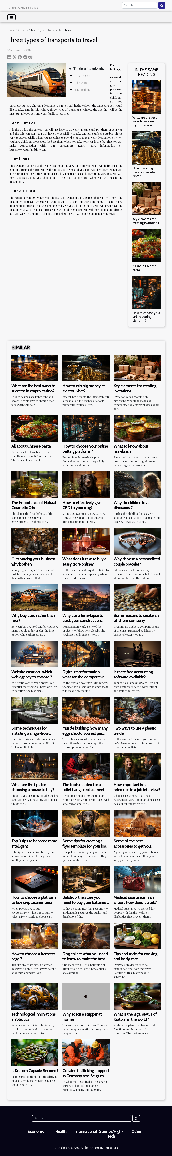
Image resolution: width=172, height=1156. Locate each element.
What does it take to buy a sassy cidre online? (84, 561)
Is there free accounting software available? (133, 674)
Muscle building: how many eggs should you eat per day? (85, 733)
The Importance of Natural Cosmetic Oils (33, 505)
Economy (36, 1131)
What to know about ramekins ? (131, 449)
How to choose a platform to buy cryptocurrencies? (33, 900)
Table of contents (88, 68)
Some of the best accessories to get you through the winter (132, 846)
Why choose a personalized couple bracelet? (137, 561)
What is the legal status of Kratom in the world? (135, 1017)
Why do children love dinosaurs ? (131, 505)
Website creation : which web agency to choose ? (31, 674)
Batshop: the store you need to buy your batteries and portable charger (84, 902)
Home (11, 30)
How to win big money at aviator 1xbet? (144, 172)
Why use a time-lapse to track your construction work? (82, 620)
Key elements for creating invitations (145, 221)
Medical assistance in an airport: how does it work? (135, 900)
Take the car (83, 75)
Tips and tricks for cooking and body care (135, 956)
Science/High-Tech (111, 1134)
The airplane (82, 89)
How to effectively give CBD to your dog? (81, 505)
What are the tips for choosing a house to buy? (32, 787)
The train (81, 82)
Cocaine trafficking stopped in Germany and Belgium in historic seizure (85, 1075)
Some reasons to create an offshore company (136, 618)
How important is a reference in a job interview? (137, 787)
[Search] (139, 5)
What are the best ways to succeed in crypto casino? (145, 121)
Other (22, 30)
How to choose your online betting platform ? (146, 317)
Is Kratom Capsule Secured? (34, 1070)
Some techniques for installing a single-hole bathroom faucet (29, 733)
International (86, 1131)
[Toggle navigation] (11, 17)
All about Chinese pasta (144, 268)
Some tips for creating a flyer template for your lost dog (84, 846)
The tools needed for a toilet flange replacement (83, 787)
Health (61, 1131)
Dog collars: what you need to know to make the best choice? (85, 959)
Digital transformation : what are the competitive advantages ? (83, 677)
